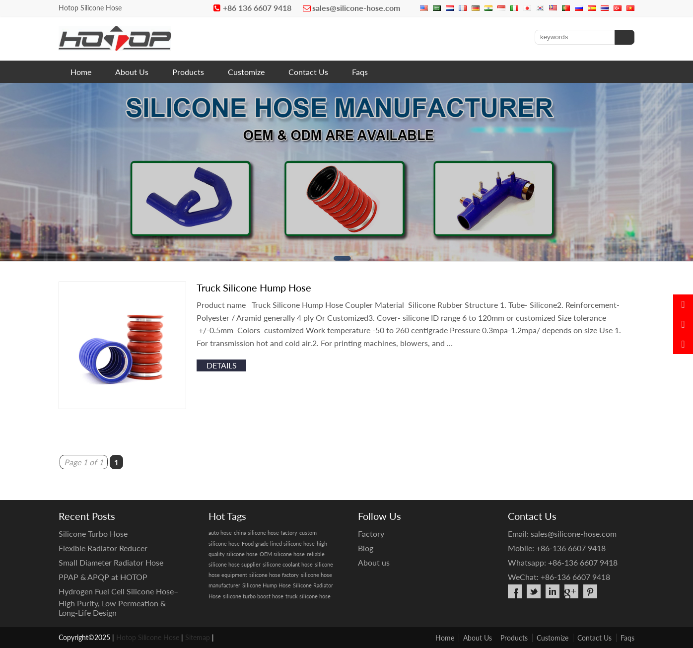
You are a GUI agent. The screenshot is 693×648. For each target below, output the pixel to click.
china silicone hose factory (265, 532)
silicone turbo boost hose (253, 596)
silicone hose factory (274, 575)
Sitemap (197, 637)
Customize (246, 71)
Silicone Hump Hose (266, 585)
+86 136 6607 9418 (257, 7)
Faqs (360, 71)
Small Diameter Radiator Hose (111, 562)
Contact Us (308, 71)
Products (188, 71)
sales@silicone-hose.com (356, 7)
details (222, 365)
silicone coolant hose (288, 564)
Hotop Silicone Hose (147, 637)
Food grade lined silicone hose (278, 543)
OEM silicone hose (282, 554)
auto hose (220, 532)
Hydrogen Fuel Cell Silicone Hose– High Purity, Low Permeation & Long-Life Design (118, 602)
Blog (365, 548)
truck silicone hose (308, 596)
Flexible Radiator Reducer (103, 548)
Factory (371, 533)
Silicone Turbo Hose (93, 533)
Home (80, 71)
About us (374, 562)
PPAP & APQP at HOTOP (103, 576)
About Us (131, 71)
